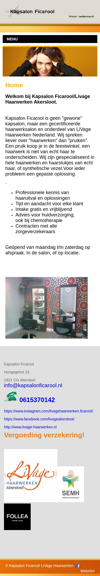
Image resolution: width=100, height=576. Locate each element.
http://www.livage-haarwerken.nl (30, 427)
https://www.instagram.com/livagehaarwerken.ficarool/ (48, 411)
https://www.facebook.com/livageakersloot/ (39, 419)
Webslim (88, 571)
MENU (12, 39)
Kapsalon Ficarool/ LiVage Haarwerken (41, 566)
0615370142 (37, 399)
